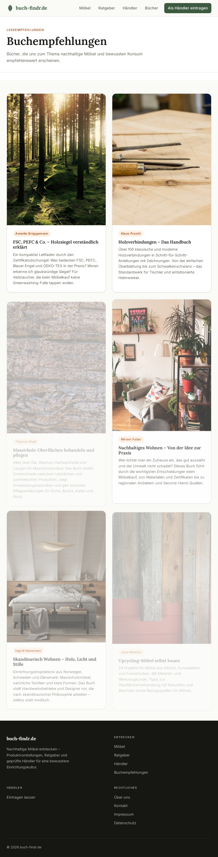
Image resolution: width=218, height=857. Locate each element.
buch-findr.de (21, 738)
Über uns (122, 797)
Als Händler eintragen (188, 8)
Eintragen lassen (21, 797)
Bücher (151, 8)
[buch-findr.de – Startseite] (27, 8)
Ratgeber (106, 8)
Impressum (124, 814)
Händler (130, 8)
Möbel (85, 8)
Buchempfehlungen (131, 772)
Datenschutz (125, 823)
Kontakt (121, 805)
